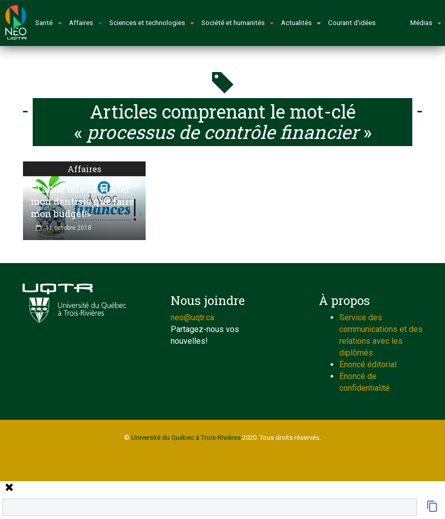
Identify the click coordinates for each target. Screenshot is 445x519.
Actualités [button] (301, 23)
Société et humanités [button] (237, 23)
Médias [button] (425, 23)
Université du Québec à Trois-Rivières (186, 437)
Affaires (84, 168)
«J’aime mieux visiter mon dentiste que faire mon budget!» (82, 201)
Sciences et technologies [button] (151, 23)
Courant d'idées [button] (352, 23)
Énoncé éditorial (367, 364)
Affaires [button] (85, 23)
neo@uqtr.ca (192, 317)
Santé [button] (48, 23)
